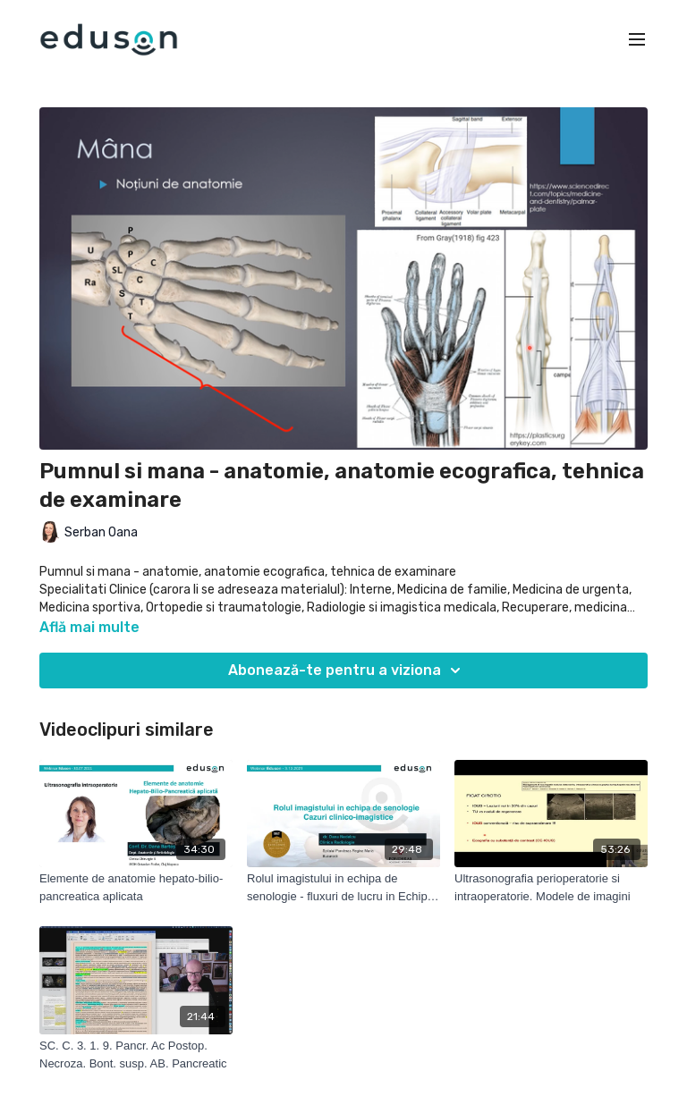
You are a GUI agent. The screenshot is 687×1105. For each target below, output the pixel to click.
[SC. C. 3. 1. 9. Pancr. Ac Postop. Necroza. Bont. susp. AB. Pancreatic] (136, 1054)
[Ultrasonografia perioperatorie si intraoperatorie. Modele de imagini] (551, 887)
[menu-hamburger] (637, 40)
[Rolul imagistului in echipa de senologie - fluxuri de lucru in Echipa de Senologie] (343, 887)
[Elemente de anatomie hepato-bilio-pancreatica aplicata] (136, 887)
